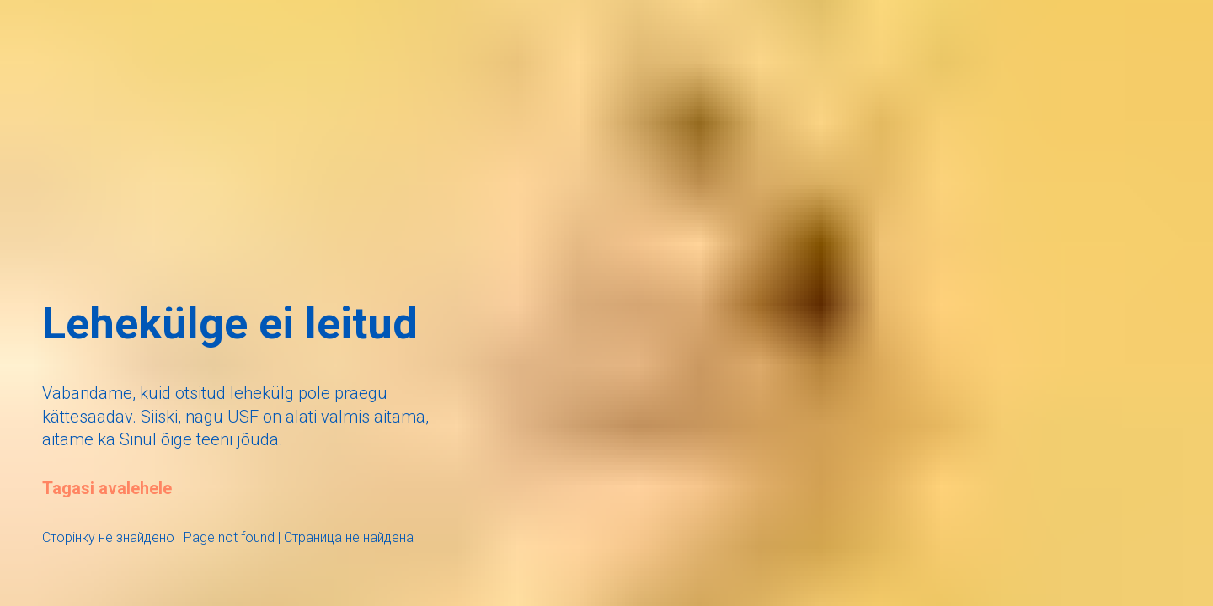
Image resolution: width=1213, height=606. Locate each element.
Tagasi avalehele (107, 488)
